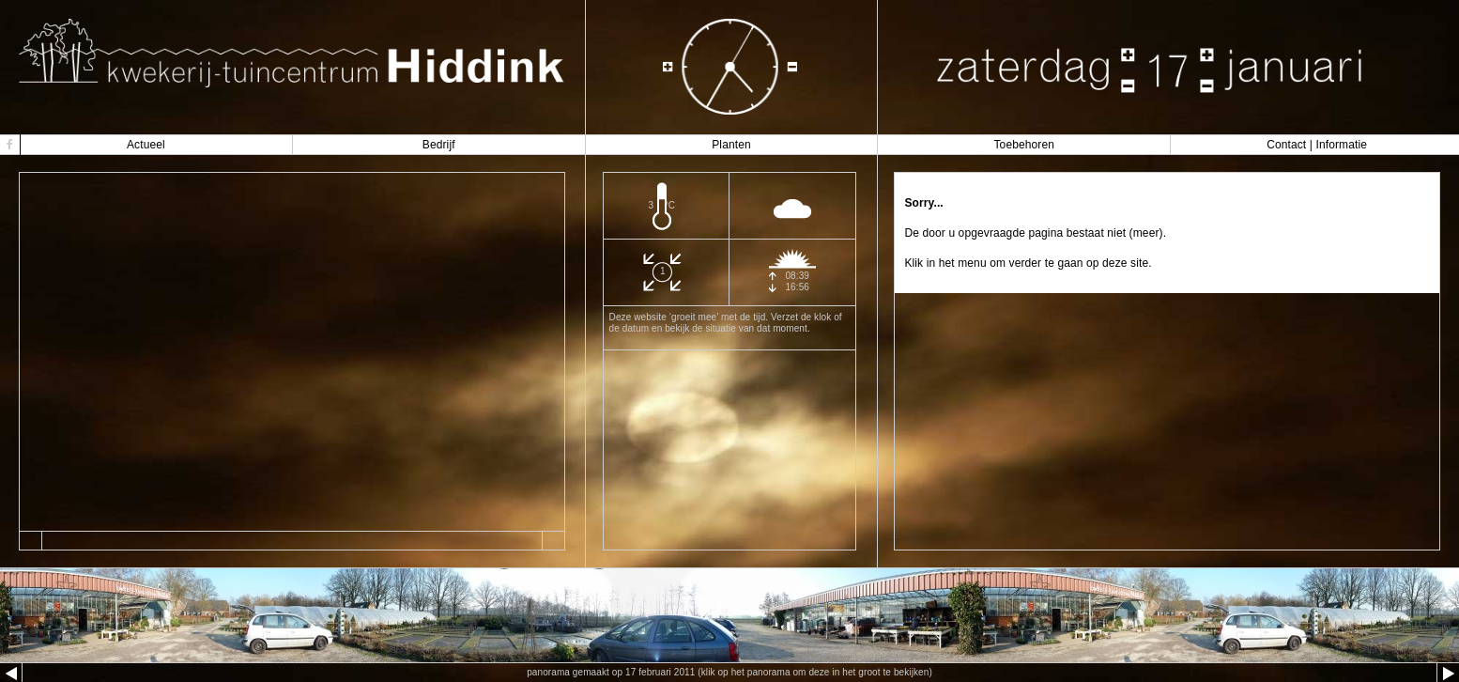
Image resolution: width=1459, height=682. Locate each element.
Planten (731, 144)
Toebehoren (1023, 144)
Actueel (146, 144)
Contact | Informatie (1317, 144)
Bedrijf (438, 144)
